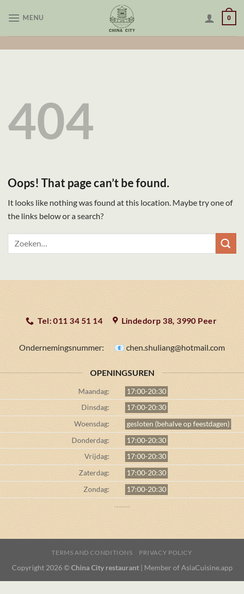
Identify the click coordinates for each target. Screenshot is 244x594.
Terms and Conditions (91, 552)
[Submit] (226, 243)
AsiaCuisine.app (207, 567)
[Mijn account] (209, 18)
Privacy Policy (166, 552)
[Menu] (27, 17)
